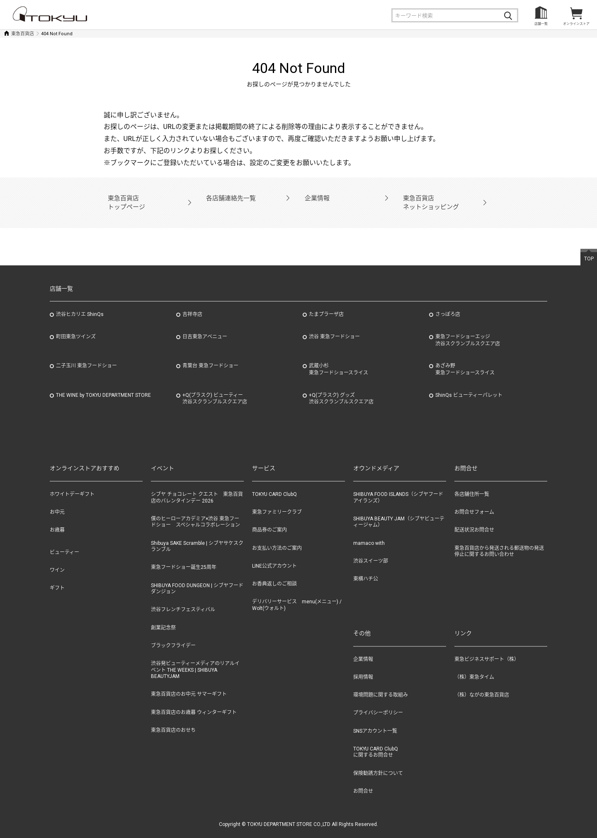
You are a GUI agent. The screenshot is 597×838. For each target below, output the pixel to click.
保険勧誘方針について (378, 763)
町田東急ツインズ (76, 327)
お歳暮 (57, 520)
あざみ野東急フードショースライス (465, 359)
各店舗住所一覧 (471, 484)
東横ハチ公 (365, 569)
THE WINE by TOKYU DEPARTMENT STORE (103, 385)
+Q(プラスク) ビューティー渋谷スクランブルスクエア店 (214, 388)
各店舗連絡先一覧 (228, 197)
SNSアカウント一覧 (375, 721)
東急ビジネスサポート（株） (486, 650)
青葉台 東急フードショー (210, 356)
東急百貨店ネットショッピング (427, 197)
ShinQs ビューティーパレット (468, 385)
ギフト (57, 578)
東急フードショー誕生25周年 (183, 558)
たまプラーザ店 (326, 305)
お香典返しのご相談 (274, 574)
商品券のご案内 (269, 520)
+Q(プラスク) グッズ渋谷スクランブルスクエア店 (341, 388)
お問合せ (363, 781)
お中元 (57, 502)
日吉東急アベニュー (204, 327)
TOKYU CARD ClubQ (274, 484)
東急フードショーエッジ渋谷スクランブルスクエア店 (467, 330)
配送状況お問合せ (474, 520)
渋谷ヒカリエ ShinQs (80, 305)
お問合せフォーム (474, 502)
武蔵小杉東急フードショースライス (338, 359)
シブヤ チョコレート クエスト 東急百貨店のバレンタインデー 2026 (197, 487)
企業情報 (316, 197)
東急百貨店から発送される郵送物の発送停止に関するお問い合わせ (499, 541)
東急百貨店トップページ (124, 197)
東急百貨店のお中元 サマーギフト (189, 684)
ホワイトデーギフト (72, 484)
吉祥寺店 (192, 305)
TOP (589, 249)
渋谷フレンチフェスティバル (183, 600)
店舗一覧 (541, 24)
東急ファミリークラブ (277, 502)
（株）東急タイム (474, 667)
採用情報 (363, 667)
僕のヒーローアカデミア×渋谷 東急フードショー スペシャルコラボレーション (195, 512)
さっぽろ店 (447, 305)
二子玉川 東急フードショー (86, 356)
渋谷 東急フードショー (334, 327)
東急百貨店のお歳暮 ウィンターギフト (194, 702)
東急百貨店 (22, 33)
